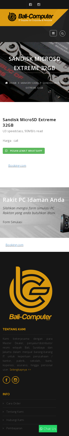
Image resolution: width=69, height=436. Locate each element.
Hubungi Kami (15, 420)
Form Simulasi (12, 222)
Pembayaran (14, 428)
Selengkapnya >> (20, 369)
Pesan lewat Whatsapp (23, 150)
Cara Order (13, 403)
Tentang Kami (15, 411)
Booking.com (17, 166)
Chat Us (48, 428)
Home (13, 83)
